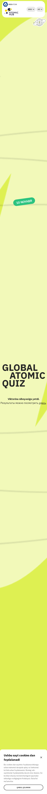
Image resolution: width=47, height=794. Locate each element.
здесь (42, 403)
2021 (31, 9)
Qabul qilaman (23, 787)
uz (40, 9)
